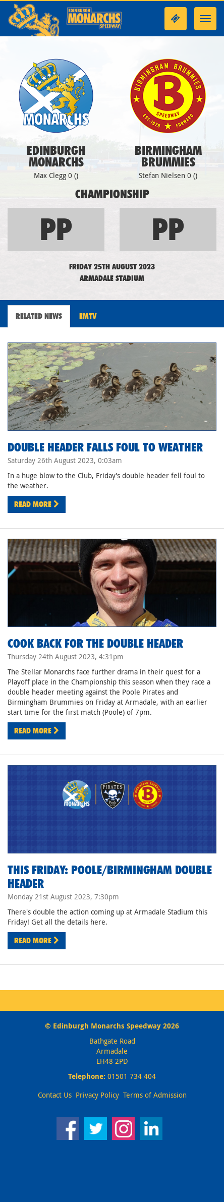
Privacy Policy (97, 1095)
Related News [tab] (39, 316)
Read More (36, 504)
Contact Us (55, 1095)
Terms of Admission (155, 1095)
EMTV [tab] (88, 316)
